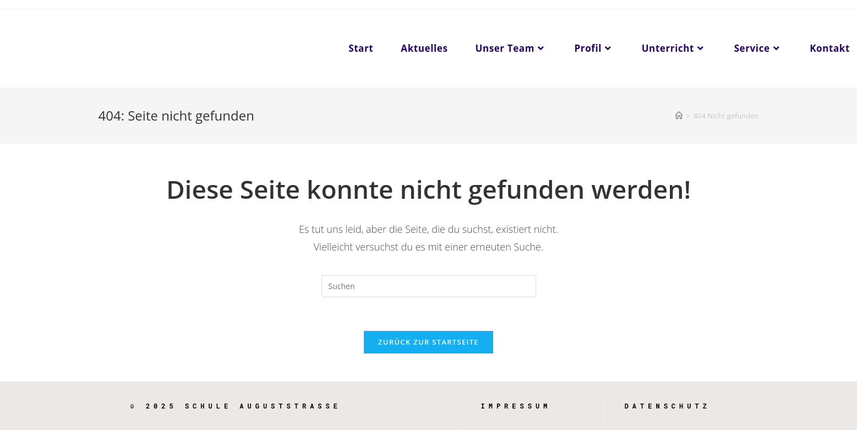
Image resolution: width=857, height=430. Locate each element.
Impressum (516, 405)
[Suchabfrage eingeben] (428, 286)
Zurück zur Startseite (428, 342)
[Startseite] (679, 116)
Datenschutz (668, 405)
